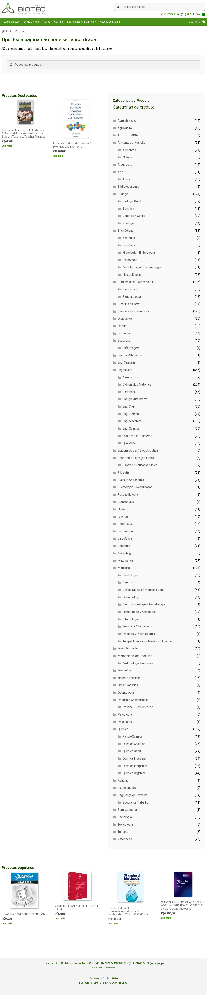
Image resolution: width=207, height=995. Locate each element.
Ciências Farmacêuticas (133, 311)
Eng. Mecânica (132, 421)
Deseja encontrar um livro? (81, 21)
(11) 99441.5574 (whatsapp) (146, 963)
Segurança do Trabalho (133, 795)
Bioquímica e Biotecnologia (136, 282)
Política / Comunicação (138, 707)
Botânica (128, 208)
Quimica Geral (132, 751)
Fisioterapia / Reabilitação (135, 487)
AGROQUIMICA (128, 135)
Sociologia (125, 817)
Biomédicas (125, 230)
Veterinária (125, 839)
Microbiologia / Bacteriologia (142, 267)
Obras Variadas (128, 685)
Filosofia (123, 472)
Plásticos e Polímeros (137, 436)
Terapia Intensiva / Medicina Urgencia (147, 641)
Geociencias (126, 502)
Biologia (123, 194)
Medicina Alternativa (136, 626)
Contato (58, 21)
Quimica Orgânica (134, 773)
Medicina (124, 568)
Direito (122, 326)
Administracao (127, 120)
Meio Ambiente (128, 648)
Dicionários (125, 318)
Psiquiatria (125, 722)
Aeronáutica (130, 377)
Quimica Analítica (134, 744)
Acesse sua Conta (110, 21)
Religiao (123, 780)
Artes (126, 179)
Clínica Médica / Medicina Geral (143, 590)
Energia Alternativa (130, 355)
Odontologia (126, 692)
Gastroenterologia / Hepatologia (144, 604)
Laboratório (125, 531)
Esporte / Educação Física (140, 465)
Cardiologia (130, 575)
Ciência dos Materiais (137, 384)
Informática (125, 524)
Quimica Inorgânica (135, 766)
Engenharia (125, 370)
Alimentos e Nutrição (131, 142)
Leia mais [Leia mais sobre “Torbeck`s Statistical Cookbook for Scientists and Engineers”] (58, 156)
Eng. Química (131, 428)
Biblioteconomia (128, 186)
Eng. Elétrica (131, 414)
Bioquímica (130, 289)
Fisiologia (129, 245)
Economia (124, 333)
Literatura (124, 546)
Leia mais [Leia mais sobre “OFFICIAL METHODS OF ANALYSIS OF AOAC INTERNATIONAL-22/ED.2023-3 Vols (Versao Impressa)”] (166, 918)
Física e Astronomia (131, 480)
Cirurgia (128, 582)
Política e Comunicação (133, 700)
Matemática (125, 560)
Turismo (123, 832)
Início (9, 31)
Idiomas (123, 516)
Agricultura (125, 128)
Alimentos (129, 150)
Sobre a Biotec (11, 21)
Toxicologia (125, 824)
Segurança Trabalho (135, 802)
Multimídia (125, 670)
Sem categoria (127, 810)
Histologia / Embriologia (139, 252)
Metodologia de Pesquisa (135, 656)
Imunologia (130, 260)
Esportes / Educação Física (136, 458)
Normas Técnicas (129, 678)
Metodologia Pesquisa (138, 663)
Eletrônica (129, 392)
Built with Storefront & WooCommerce (103, 982)
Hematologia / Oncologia (139, 612)
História (123, 509)
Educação (124, 340)
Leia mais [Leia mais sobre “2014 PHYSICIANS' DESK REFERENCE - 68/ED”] (60, 918)
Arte (120, 172)
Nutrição (128, 157)
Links (47, 21)
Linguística (125, 538)
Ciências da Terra (129, 304)
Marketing (124, 553)
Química (123, 729)
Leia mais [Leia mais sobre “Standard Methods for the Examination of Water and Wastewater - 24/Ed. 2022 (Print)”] (113, 923)
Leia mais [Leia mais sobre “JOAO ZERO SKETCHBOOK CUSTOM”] (7, 923)
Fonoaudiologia (128, 494)
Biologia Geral (132, 201)
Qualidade (129, 443)
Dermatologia (131, 597)
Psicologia (125, 714)
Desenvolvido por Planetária (103, 967)
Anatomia (129, 238)
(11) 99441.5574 (191, 14)
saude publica (127, 788)
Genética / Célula (134, 216)
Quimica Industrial (134, 758)
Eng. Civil (129, 406)
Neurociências (132, 274)
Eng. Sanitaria (126, 362)
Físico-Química (132, 736)
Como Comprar (32, 21)
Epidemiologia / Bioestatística (138, 450)
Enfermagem (131, 348)
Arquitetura (125, 164)
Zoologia (128, 223)
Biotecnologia (132, 296)
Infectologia (131, 619)
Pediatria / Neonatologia (139, 634)
